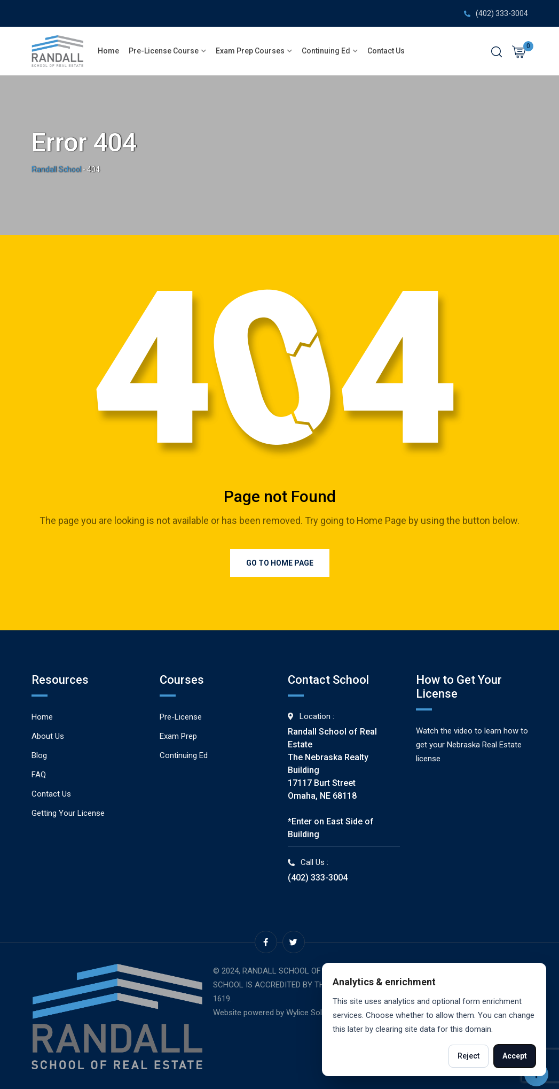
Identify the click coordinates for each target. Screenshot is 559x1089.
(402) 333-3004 (502, 13)
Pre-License (181, 717)
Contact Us (386, 51)
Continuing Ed (326, 51)
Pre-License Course (164, 51)
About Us (48, 736)
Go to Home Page (279, 563)
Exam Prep (178, 736)
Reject (468, 1056)
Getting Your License (68, 813)
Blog (39, 755)
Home (108, 51)
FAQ (39, 774)
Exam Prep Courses (250, 51)
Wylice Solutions (315, 1012)
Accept (514, 1056)
